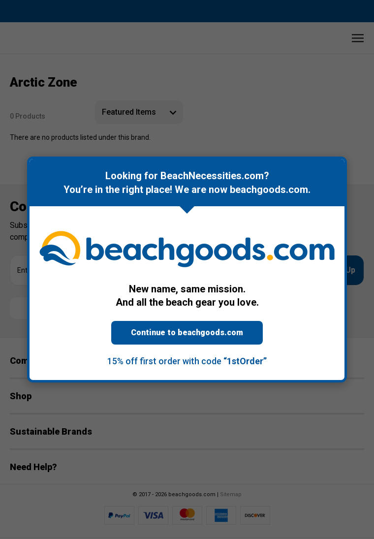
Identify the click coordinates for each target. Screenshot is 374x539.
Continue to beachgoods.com (187, 332)
